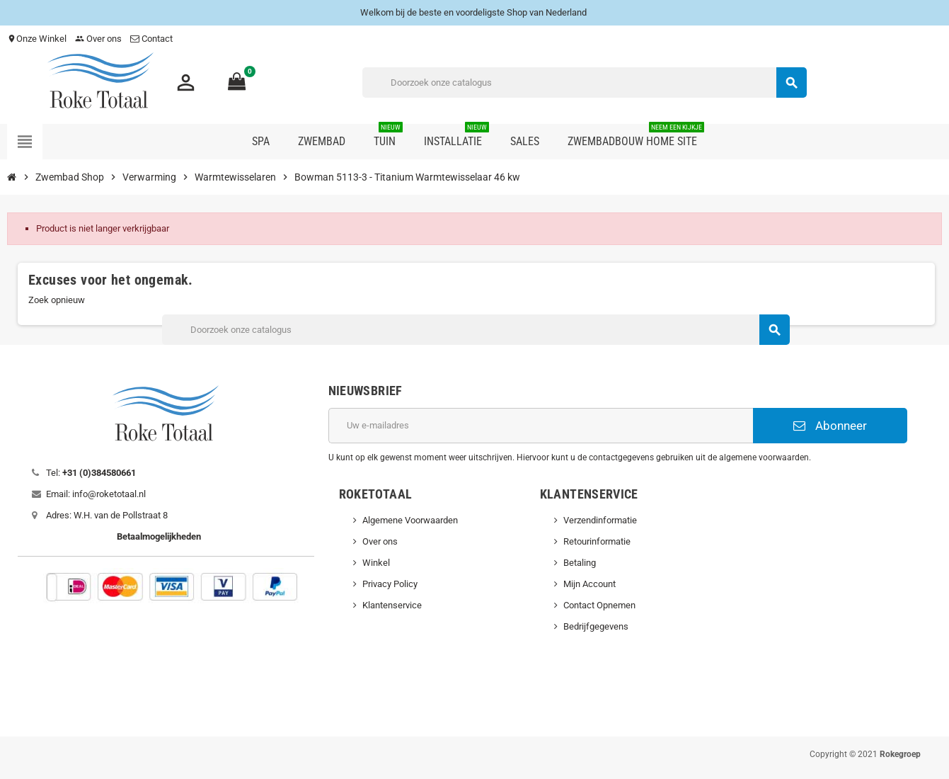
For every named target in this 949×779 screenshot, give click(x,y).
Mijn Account (589, 584)
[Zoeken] (584, 82)
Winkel (376, 562)
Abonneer (830, 426)
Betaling (579, 562)
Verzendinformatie (600, 520)
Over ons (98, 38)
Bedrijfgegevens (595, 626)
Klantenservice (392, 605)
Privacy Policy (390, 584)
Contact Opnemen (599, 605)
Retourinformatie (597, 541)
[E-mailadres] (540, 425)
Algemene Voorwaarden (410, 520)
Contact (152, 38)
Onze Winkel (37, 38)
